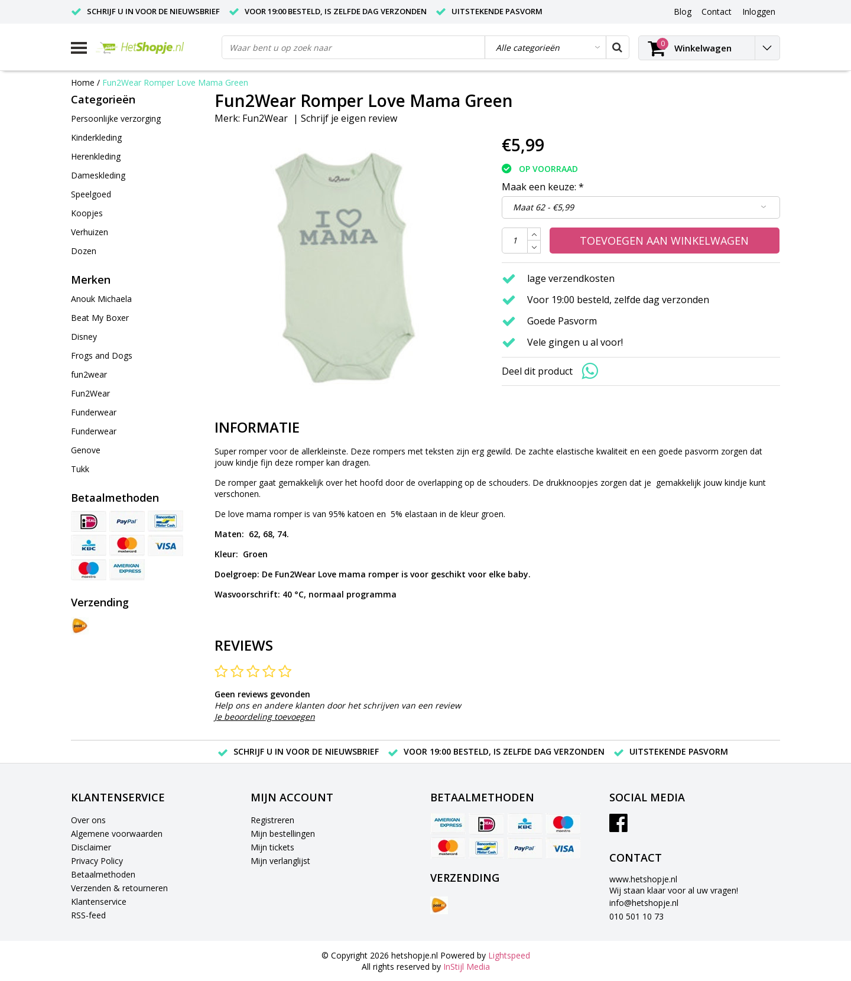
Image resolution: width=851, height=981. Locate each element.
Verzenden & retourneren (119, 888)
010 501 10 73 (636, 916)
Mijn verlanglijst (280, 860)
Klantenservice (98, 901)
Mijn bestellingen (283, 833)
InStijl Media (466, 966)
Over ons (88, 820)
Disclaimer (91, 847)
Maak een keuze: (543, 186)
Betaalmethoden (103, 874)
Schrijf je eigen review (349, 118)
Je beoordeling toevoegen (265, 716)
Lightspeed (509, 955)
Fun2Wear (265, 118)
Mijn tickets (272, 847)
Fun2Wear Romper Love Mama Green (175, 82)
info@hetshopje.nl (643, 902)
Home (83, 82)
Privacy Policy (97, 860)
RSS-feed (88, 915)
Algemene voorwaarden (117, 833)
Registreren (272, 820)
